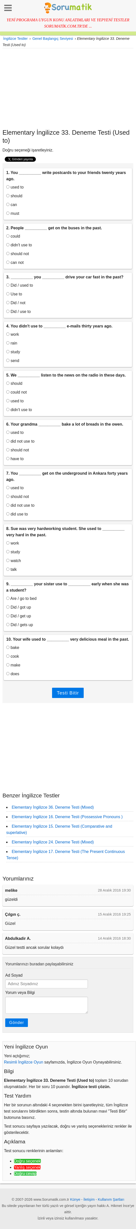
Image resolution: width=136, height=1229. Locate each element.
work (12, 334)
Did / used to (19, 285)
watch (13, 561)
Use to (14, 294)
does (12, 674)
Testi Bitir (68, 692)
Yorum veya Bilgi (20, 992)
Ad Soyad (13, 975)
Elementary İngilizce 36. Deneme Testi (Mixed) (53, 807)
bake (12, 647)
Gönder (16, 1022)
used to (15, 187)
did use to (17, 514)
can (11, 205)
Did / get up (18, 616)
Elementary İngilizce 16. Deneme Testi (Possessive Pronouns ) (67, 817)
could (13, 236)
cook (12, 656)
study (13, 352)
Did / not (15, 303)
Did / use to (18, 311)
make (13, 665)
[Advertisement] (67, 88)
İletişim (89, 1199)
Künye (75, 1199)
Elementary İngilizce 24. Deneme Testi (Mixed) (53, 842)
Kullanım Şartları (111, 1199)
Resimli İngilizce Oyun (23, 1062)
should (14, 196)
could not (16, 392)
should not (17, 254)
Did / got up (18, 607)
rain (11, 343)
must (12, 213)
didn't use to (19, 245)
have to (15, 459)
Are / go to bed (21, 598)
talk (11, 569)
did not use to (20, 441)
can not (15, 262)
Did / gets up (19, 625)
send (12, 361)
